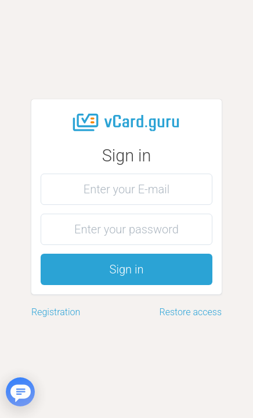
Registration (55, 312)
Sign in (127, 269)
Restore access (191, 312)
